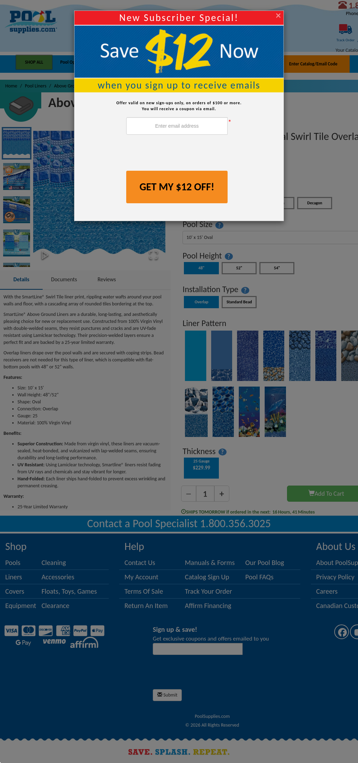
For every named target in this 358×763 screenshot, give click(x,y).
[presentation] (179, 153)
